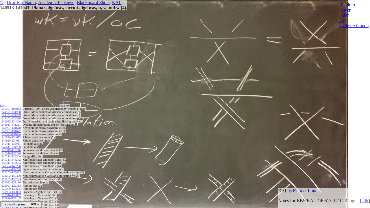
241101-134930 (11, 112)
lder (344, 15)
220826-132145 (11, 198)
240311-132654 (11, 162)
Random (347, 4)
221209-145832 (11, 172)
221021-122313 (11, 185)
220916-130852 (11, 195)
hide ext (65, 105)
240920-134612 (11, 137)
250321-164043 (11, 108)
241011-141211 (11, 124)
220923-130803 (11, 192)
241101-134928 (11, 118)
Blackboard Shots (93, 2)
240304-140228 (11, 166)
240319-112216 (11, 150)
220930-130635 (11, 188)
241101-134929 (11, 115)
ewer (345, 10)
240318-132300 (11, 156)
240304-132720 (11, 169)
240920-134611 (11, 140)
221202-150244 (11, 179)
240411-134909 (11, 146)
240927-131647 (11, 131)
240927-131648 (11, 127)
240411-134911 (11, 143)
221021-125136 (11, 182)
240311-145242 (11, 159)
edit (365, 200)
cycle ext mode (354, 25)
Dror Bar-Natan (21, 2)
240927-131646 (11, 134)
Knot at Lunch (306, 190)
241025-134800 (11, 121)
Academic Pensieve (56, 2)
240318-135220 (11, 153)
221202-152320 (11, 175)
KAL (116, 2)
